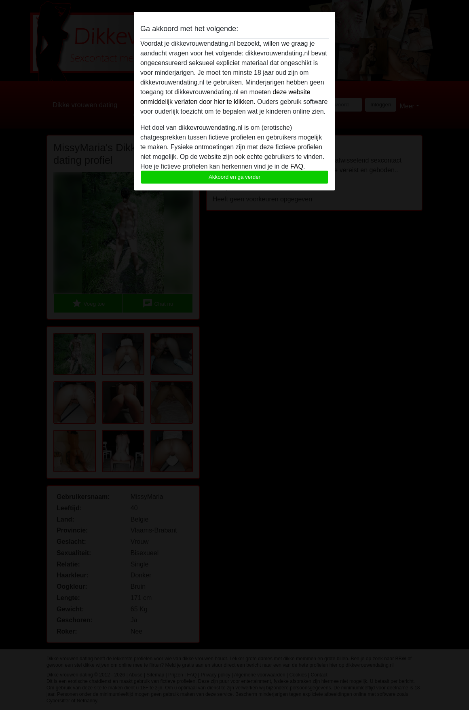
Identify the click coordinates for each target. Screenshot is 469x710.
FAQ (296, 166)
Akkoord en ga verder (234, 177)
